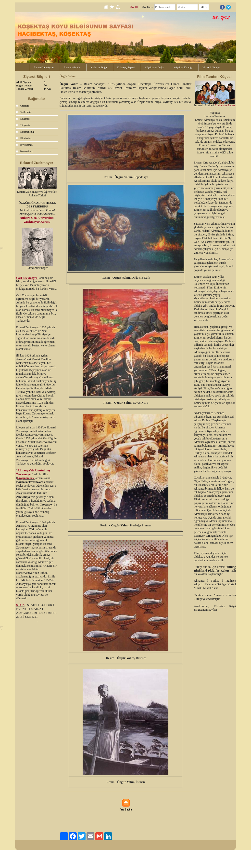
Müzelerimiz (26, 138)
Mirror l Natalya (211, 67)
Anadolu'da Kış (72, 67)
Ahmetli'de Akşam (44, 67)
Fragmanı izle (26, 478)
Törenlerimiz (26, 151)
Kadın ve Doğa (98, 67)
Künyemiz (25, 125)
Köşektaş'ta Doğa (154, 67)
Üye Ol (134, 6)
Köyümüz (24, 118)
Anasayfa (24, 105)
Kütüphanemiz (27, 131)
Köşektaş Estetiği (183, 67)
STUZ (20, 605)
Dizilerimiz (25, 112)
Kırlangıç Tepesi (126, 67)
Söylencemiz (26, 144)
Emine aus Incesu (225, 105)
